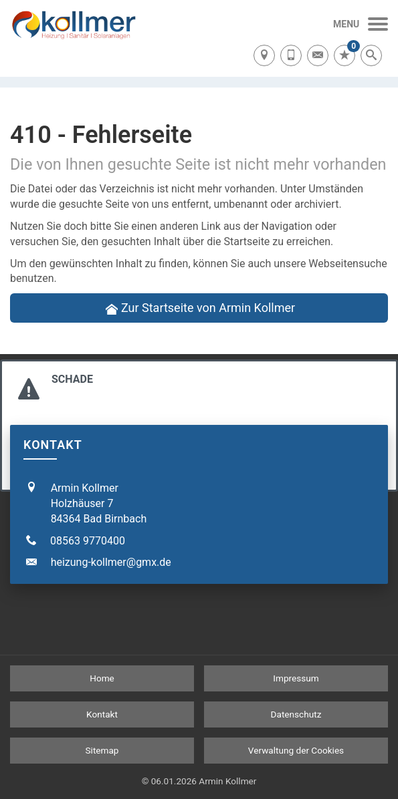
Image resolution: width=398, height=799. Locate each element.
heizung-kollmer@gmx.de (111, 562)
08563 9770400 (87, 540)
